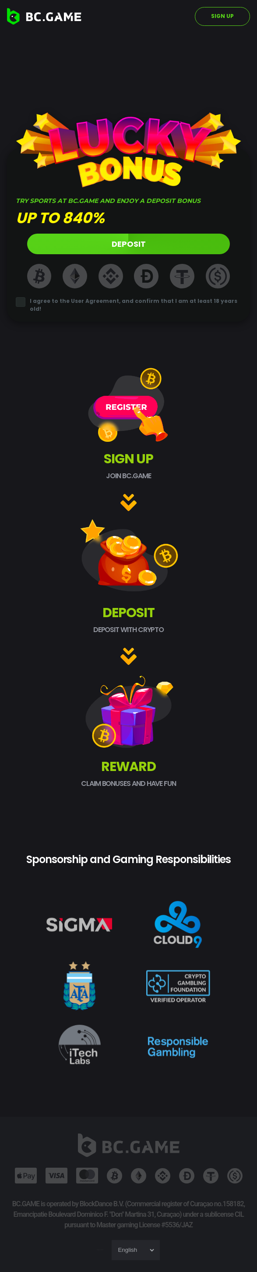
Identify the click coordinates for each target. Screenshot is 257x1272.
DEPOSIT (129, 243)
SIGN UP (222, 16)
